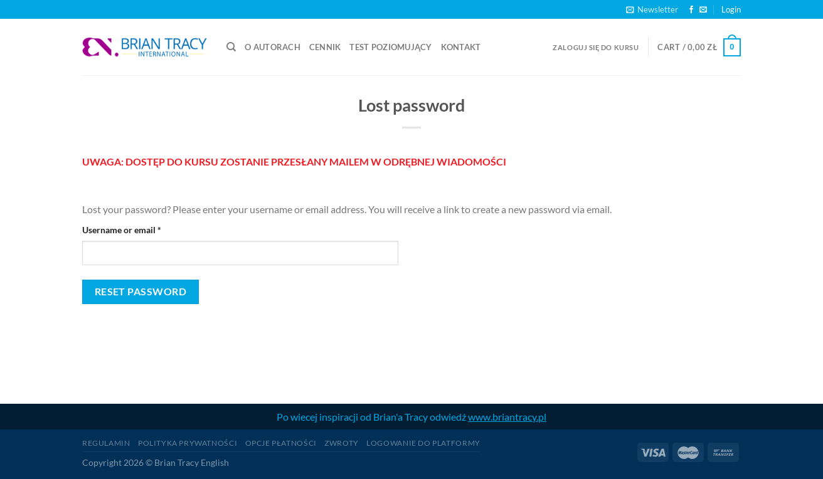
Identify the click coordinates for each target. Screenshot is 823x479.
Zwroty (341, 443)
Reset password (141, 291)
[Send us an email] (703, 10)
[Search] (231, 47)
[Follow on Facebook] (691, 10)
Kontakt (461, 47)
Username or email (139, 229)
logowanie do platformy (423, 443)
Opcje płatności (281, 443)
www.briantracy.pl (507, 417)
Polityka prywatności (187, 443)
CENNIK (325, 47)
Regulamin (106, 443)
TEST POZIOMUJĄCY (390, 47)
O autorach (272, 47)
